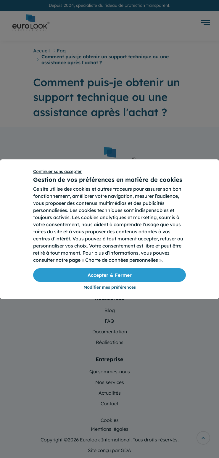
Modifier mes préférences (109, 287)
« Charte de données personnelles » (122, 260)
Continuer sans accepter (57, 171)
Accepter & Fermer (110, 275)
